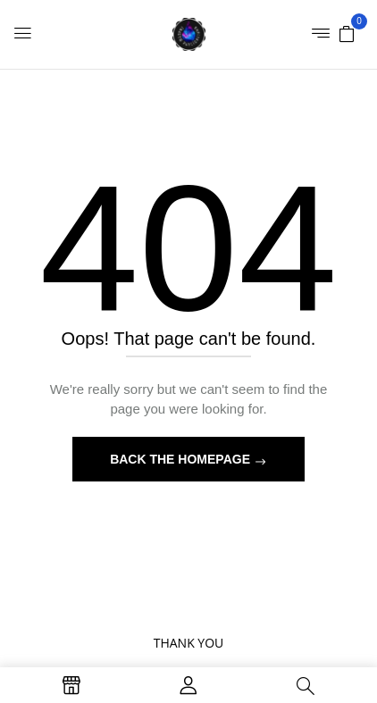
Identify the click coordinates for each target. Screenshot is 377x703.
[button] (347, 33)
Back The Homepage (182, 459)
